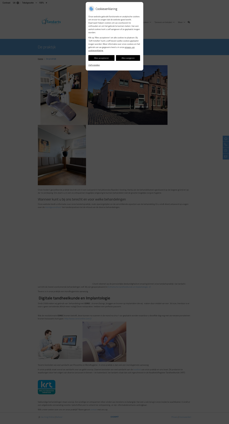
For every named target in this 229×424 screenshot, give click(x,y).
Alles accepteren (101, 58)
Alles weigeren (128, 58)
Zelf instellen (94, 65)
